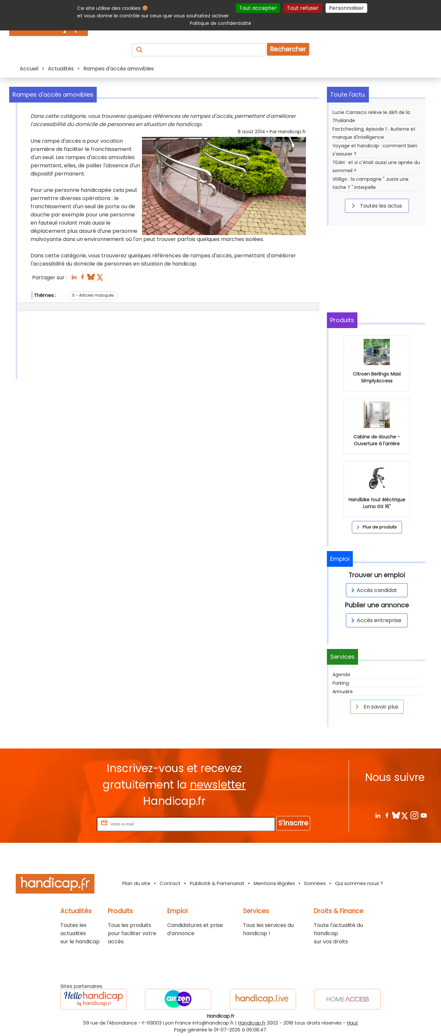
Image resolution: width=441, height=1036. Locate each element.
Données (315, 883)
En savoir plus (375, 707)
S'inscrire (293, 823)
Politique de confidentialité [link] (220, 23)
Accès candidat (373, 590)
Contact (170, 883)
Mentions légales (274, 883)
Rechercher (288, 49)
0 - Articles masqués (93, 295)
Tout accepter (258, 8)
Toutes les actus (376, 206)
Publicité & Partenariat (217, 883)
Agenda (341, 674)
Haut (352, 1023)
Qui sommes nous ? (359, 883)
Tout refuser (303, 8)
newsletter (218, 784)
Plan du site (136, 883)
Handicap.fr (252, 1023)
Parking (340, 683)
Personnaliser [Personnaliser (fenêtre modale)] (346, 8)
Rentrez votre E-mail (69, 823)
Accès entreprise (375, 620)
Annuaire (342, 691)
